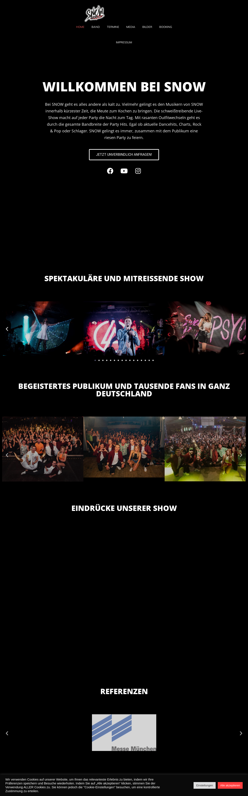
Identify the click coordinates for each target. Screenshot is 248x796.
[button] (7, 329)
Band (96, 27)
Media (130, 27)
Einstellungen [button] (204, 785)
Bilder (147, 27)
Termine (113, 27)
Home (80, 27)
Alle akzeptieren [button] (230, 785)
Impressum (124, 42)
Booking (165, 27)
